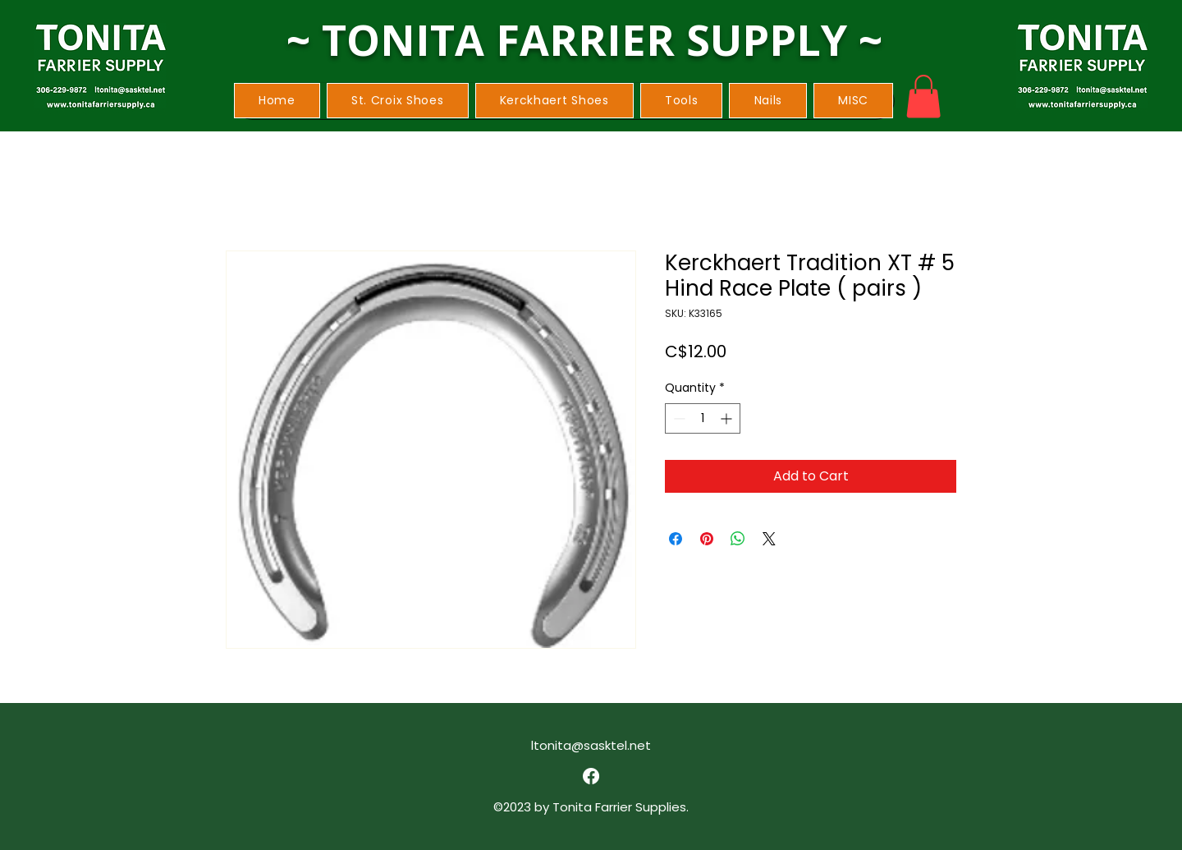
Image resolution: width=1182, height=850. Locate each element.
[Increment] (727, 418)
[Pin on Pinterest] (707, 539)
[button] (398, 100)
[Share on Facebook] (675, 539)
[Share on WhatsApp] (738, 539)
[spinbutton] (702, 418)
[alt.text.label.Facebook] (591, 776)
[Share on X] (769, 539)
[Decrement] (677, 418)
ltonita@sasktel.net (591, 745)
